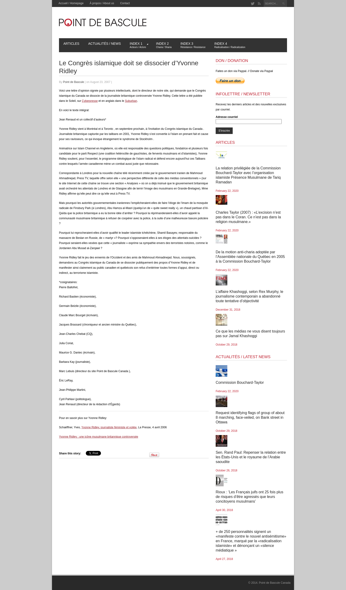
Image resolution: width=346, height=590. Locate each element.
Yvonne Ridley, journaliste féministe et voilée (109, 427)
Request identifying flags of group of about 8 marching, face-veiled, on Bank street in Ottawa (250, 417)
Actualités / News (104, 43)
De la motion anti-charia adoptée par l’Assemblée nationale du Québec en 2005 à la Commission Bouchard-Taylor (250, 256)
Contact (125, 3)
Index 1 (139, 45)
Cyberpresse (90, 101)
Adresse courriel (227, 117)
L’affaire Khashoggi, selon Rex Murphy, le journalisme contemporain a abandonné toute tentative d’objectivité (249, 296)
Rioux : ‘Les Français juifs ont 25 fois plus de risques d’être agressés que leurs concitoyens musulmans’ (249, 496)
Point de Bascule (73, 82)
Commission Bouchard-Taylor (240, 382)
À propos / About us (102, 3)
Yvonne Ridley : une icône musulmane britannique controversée (98, 436)
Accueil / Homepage (71, 3)
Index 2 (164, 45)
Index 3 (192, 45)
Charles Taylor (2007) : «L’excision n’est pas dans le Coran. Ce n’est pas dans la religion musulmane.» (248, 217)
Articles (71, 43)
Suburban (131, 101)
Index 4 (229, 45)
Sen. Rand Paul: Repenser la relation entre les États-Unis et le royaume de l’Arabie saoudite (251, 457)
